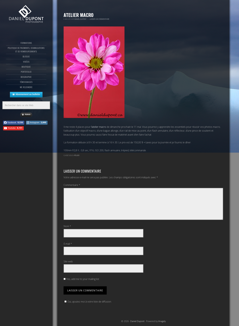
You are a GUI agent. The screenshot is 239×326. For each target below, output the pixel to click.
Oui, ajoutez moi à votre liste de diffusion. (88, 301)
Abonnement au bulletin (26, 94)
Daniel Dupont (26, 14)
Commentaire (72, 185)
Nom (67, 226)
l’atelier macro (98, 127)
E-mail (68, 243)
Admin (26, 114)
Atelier (76, 155)
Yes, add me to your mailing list (81, 279)
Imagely (162, 321)
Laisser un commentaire (99, 19)
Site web (68, 261)
